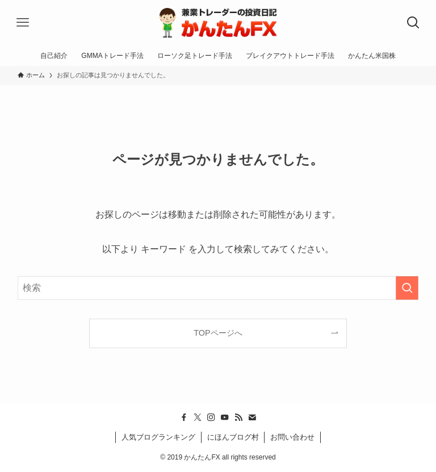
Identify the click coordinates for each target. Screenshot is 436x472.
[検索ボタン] (413, 22)
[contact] (252, 417)
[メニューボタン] (22, 22)
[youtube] (225, 417)
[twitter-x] (197, 417)
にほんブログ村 (233, 437)
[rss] (238, 417)
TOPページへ (218, 332)
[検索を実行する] (407, 288)
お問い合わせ (292, 437)
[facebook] (184, 417)
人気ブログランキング (158, 437)
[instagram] (211, 417)
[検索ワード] (218, 288)
